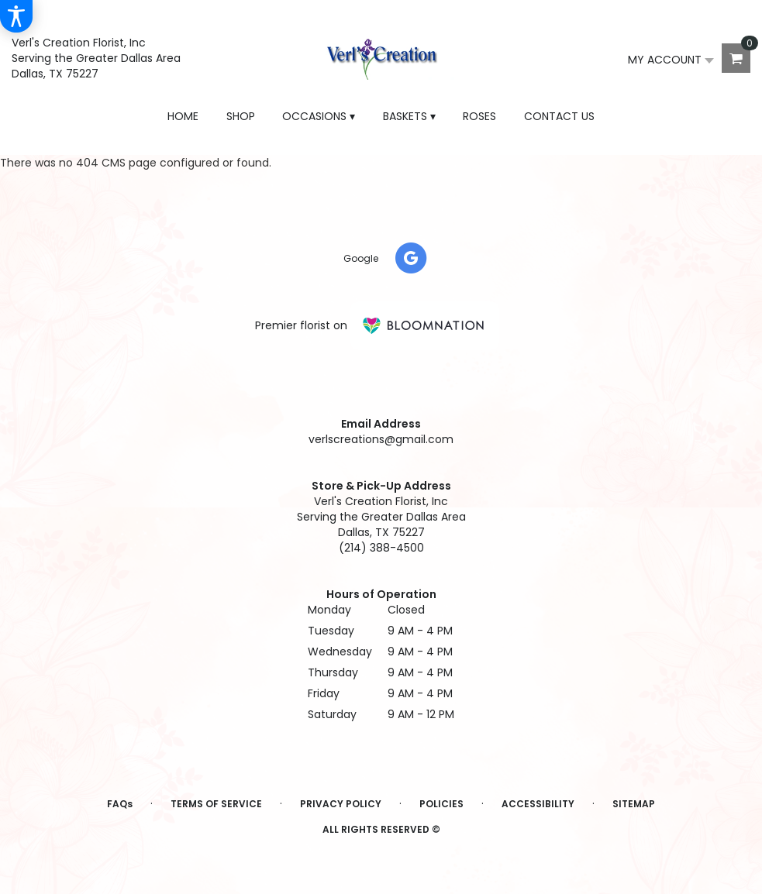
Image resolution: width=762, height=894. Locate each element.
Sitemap (633, 803)
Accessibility (538, 803)
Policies (441, 803)
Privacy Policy (340, 803)
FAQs (120, 803)
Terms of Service (216, 803)
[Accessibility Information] (16, 16)
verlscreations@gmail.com (381, 439)
